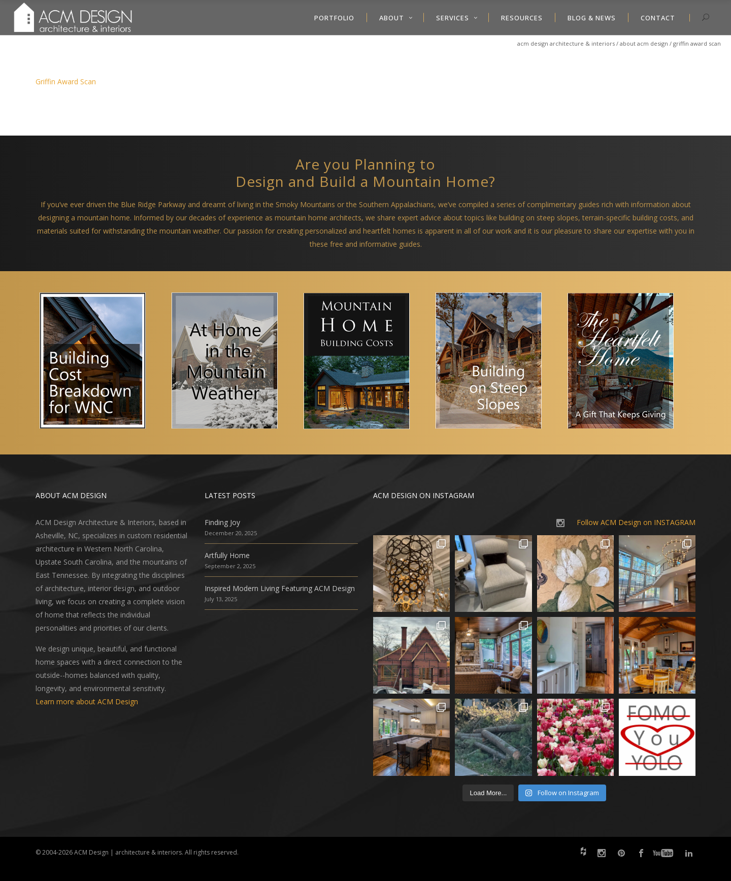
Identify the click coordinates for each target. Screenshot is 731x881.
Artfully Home (227, 555)
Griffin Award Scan (66, 81)
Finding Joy (222, 522)
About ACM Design (644, 43)
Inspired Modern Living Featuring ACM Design (280, 588)
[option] (102, 362)
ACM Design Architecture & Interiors (566, 43)
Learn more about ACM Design (87, 701)
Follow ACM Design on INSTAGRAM (636, 522)
